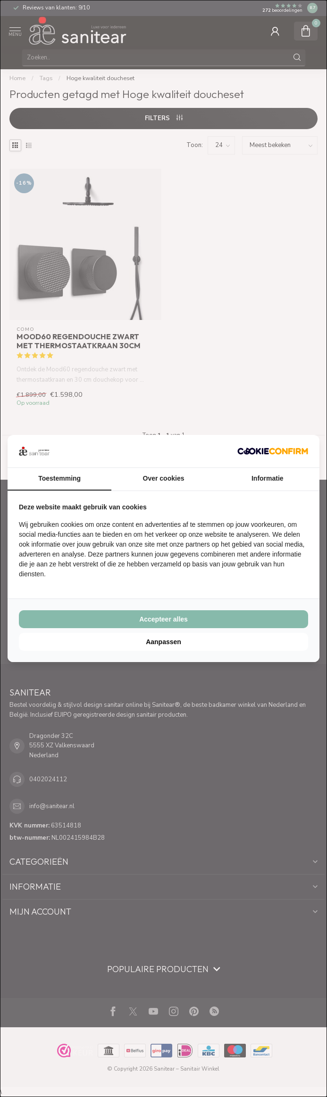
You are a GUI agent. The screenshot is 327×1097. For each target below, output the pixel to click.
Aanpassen (163, 642)
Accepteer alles (163, 619)
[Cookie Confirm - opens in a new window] (272, 451)
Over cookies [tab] (163, 478)
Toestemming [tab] (59, 478)
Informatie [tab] (268, 478)
